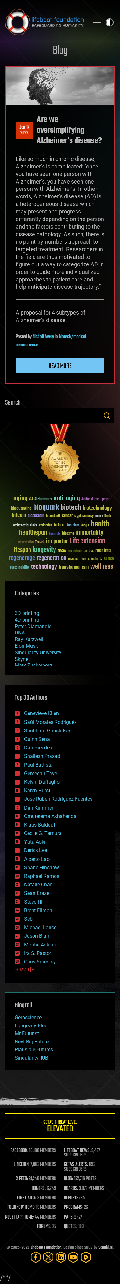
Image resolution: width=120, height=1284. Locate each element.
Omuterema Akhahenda (50, 816)
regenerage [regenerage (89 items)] (22, 558)
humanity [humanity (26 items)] (54, 534)
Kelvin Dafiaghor (42, 782)
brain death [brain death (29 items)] (53, 516)
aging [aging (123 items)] (20, 499)
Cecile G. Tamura (43, 833)
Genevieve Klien (41, 713)
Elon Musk (26, 646)
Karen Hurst (37, 790)
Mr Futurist (27, 1034)
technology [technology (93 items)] (44, 567)
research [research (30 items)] (73, 559)
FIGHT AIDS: (26, 1198)
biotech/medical (72, 337)
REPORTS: (72, 1198)
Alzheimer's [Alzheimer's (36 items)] (43, 499)
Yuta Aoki (34, 842)
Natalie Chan (38, 885)
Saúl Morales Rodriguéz (50, 722)
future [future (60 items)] (59, 525)
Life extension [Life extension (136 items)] (87, 541)
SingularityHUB (31, 1058)
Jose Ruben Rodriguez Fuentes (58, 799)
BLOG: (68, 1179)
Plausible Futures (34, 1050)
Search (106, 415)
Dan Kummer (38, 808)
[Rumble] (86, 1257)
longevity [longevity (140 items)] (44, 550)
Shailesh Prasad (42, 756)
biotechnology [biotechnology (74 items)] (97, 508)
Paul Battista (38, 765)
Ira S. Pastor (37, 953)
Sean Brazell (38, 893)
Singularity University (38, 653)
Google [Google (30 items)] (85, 526)
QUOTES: (70, 1227)
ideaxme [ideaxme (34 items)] (68, 534)
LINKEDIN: (21, 1165)
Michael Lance (40, 927)
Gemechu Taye (40, 773)
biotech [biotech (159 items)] (70, 507)
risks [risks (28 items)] (83, 559)
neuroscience (27, 345)
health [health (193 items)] (100, 524)
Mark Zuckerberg (33, 665)
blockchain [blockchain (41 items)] (36, 516)
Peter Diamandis (33, 626)
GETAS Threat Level (60, 1127)
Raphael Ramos (41, 876)
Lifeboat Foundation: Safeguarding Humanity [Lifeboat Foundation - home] (44, 22)
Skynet (22, 659)
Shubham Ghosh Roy (47, 731)
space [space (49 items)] (109, 558)
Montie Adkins (40, 945)
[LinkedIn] (61, 1257)
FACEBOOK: (19, 1151)
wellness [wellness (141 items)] (101, 567)
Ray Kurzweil (29, 639)
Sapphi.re (105, 1247)
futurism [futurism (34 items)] (73, 526)
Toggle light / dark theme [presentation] (110, 22)
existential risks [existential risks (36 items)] (25, 525)
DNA (20, 633)
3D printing (27, 613)
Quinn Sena (37, 739)
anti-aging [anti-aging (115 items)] (67, 499)
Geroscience (28, 1017)
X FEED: (22, 1179)
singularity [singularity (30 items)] (95, 559)
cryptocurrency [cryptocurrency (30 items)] (84, 516)
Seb (28, 919)
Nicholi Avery (43, 337)
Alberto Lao (37, 859)
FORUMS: (44, 1227)
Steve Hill (34, 902)
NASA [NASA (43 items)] (62, 551)
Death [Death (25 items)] (107, 516)
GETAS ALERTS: (76, 1165)
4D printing (27, 620)
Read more (60, 366)
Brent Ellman (38, 910)
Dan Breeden (38, 748)
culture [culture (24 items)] (99, 516)
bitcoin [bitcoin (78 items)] (19, 515)
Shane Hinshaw (41, 868)
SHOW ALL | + (24, 970)
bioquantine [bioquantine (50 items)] (21, 508)
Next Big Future (32, 1042)
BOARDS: (71, 1189)
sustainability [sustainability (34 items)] (19, 568)
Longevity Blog (31, 1026)
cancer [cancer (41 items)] (67, 516)
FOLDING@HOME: (21, 1207)
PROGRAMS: (73, 1207)
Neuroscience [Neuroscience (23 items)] (75, 551)
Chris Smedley (40, 962)
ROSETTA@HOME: (19, 1217)
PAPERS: (71, 1217)
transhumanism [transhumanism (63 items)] (74, 567)
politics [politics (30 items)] (89, 551)
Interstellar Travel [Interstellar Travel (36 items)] (31, 542)
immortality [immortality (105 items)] (89, 533)
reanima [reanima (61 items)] (103, 551)
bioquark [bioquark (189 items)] (46, 507)
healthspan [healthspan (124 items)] (33, 533)
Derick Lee (35, 850)
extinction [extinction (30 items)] (45, 526)
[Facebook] (36, 1257)
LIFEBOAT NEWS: (77, 1151)
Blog (60, 51)
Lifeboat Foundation (46, 1247)
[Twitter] (48, 1257)
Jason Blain (37, 936)
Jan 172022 (24, 130)
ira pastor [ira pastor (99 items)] (57, 541)
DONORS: (39, 1189)
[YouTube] (73, 1257)
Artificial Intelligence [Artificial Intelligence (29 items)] (95, 499)
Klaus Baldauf (39, 825)
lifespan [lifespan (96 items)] (21, 550)
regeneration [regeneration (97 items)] (51, 558)
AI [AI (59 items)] (31, 499)
